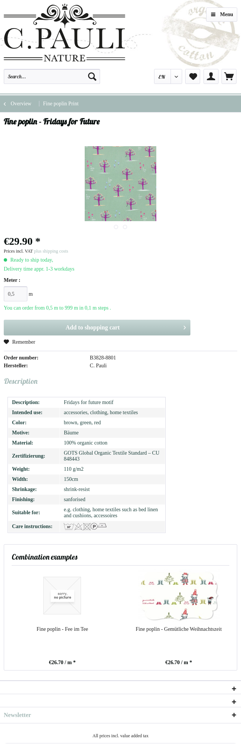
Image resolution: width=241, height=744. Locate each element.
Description (20, 381)
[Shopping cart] (229, 76)
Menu (222, 13)
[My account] (211, 76)
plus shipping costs (51, 251)
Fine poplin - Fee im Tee (62, 629)
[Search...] (52, 76)
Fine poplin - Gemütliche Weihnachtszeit (179, 629)
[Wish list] (192, 76)
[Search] (92, 76)
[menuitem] (52, 80)
